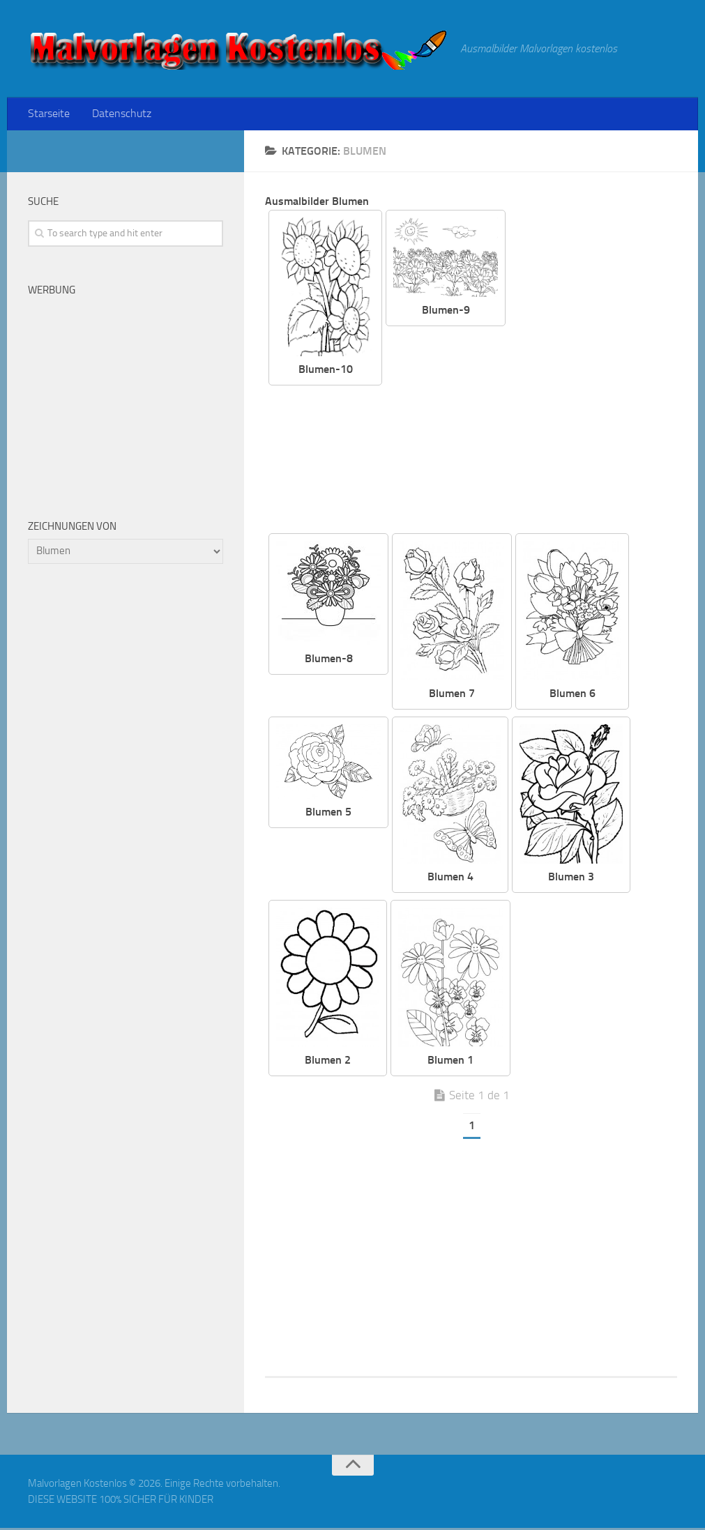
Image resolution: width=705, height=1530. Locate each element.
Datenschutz (118, 114)
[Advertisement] (540, 432)
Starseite (48, 114)
